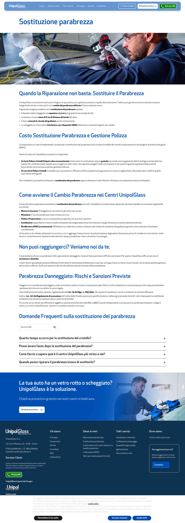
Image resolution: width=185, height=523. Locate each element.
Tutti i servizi (67, 6)
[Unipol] (19, 487)
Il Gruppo (54, 438)
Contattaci (101, 6)
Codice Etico (55, 457)
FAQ (52, 453)
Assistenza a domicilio (125, 438)
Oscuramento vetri (124, 453)
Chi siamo (80, 6)
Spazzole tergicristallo (126, 445)
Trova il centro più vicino (159, 438)
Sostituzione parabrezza (93, 442)
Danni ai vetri (53, 6)
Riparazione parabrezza (93, 438)
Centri (42, 6)
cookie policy (93, 504)
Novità (91, 6)
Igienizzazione (122, 449)
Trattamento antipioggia (126, 442)
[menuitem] (42, 6)
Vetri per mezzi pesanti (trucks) (96, 456)
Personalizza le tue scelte (48, 518)
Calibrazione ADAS (91, 452)
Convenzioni (55, 442)
